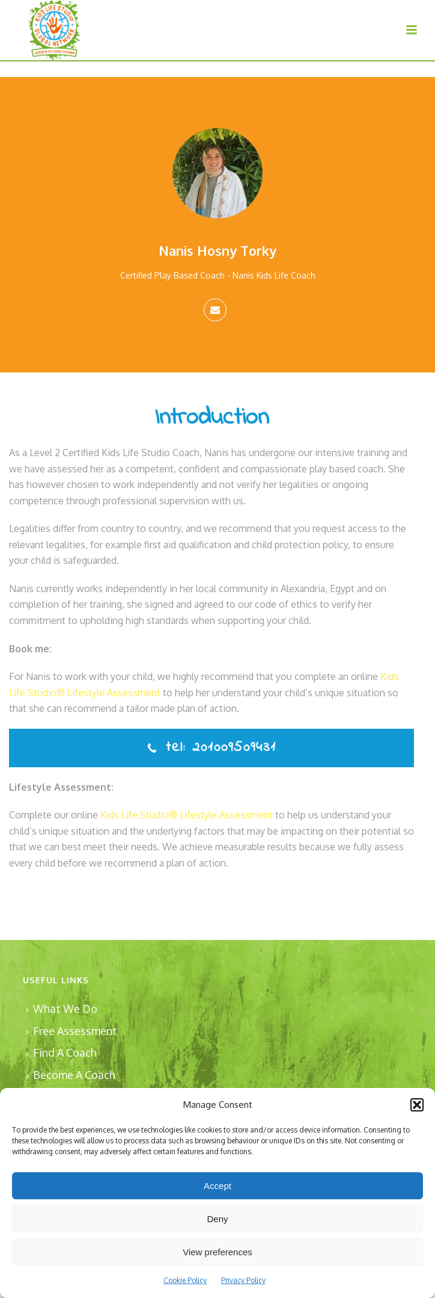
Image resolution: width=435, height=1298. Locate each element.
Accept (217, 1186)
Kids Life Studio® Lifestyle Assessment (186, 815)
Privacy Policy (243, 1280)
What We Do (61, 1008)
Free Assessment (71, 1030)
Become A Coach (70, 1074)
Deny (217, 1219)
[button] (417, 1105)
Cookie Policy (185, 1280)
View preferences (217, 1252)
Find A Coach (61, 1052)
